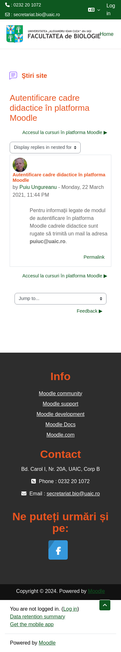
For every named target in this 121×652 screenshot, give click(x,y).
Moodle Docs (60, 424)
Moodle (96, 591)
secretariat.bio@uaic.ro (37, 14)
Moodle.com (60, 435)
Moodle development (60, 414)
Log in (110, 9)
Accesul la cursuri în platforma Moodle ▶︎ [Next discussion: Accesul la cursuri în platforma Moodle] (64, 132)
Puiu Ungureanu (38, 187)
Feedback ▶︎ (90, 311)
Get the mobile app (32, 624)
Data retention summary (37, 616)
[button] (94, 9)
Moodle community (60, 393)
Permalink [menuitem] (94, 257)
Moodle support (60, 404)
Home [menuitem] (107, 34)
